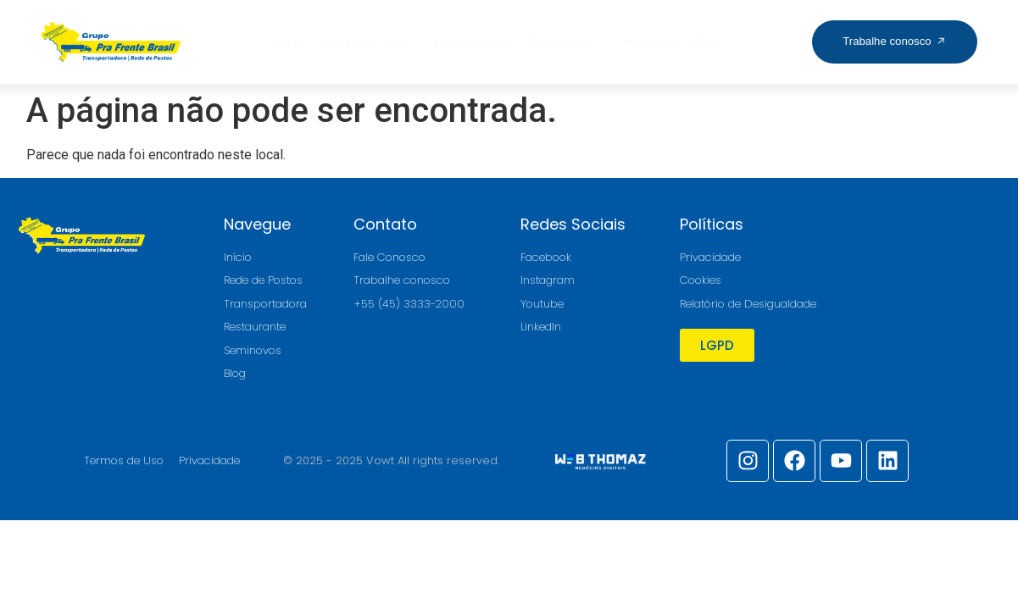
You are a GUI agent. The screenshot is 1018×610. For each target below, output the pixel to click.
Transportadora (469, 42)
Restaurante (563, 42)
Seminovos (645, 42)
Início (289, 42)
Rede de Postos (365, 42)
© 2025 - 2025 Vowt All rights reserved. (391, 460)
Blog (706, 42)
